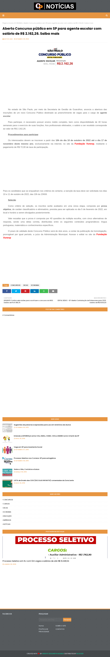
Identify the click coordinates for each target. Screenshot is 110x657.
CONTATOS (60, 629)
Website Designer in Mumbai (53, 654)
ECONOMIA (18, 23)
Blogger (80, 654)
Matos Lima (8, 39)
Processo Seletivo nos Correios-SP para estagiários (35, 458)
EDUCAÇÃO (7, 516)
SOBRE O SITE (61, 626)
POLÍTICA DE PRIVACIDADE (44, 630)
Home (41, 626)
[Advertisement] (55, 87)
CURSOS (6, 504)
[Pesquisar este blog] (51, 620)
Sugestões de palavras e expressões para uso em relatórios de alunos (42, 425)
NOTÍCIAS (6, 524)
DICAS (25, 285)
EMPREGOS (7, 520)
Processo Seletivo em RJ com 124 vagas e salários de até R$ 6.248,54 (35, 561)
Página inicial (7, 23)
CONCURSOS (15, 285)
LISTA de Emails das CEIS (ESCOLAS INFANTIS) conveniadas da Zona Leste (44, 480)
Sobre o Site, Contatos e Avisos (26, 469)
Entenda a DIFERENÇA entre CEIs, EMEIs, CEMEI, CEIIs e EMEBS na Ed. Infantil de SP (46, 436)
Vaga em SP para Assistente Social (28, 447)
